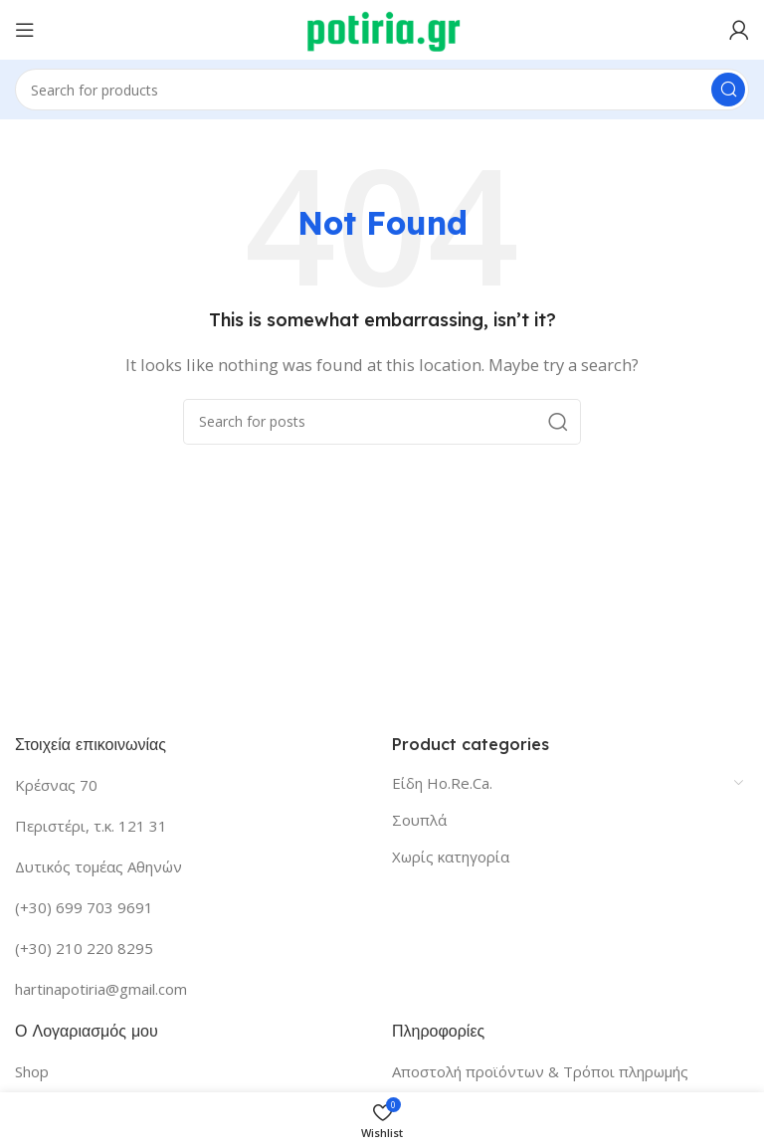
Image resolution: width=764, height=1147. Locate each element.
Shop (32, 1071)
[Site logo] (382, 28)
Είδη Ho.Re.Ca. (442, 783)
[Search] (382, 89)
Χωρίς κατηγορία (450, 856)
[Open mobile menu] (25, 30)
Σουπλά (419, 820)
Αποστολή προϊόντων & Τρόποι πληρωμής (540, 1071)
